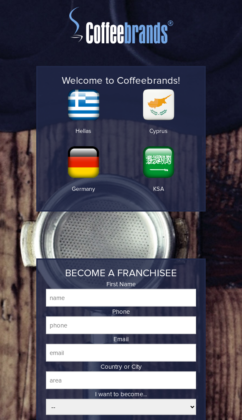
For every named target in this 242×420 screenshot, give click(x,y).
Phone (121, 311)
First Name (121, 284)
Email (121, 339)
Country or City (121, 366)
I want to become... (121, 394)
